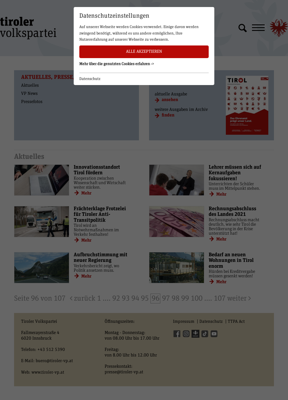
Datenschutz (89, 79)
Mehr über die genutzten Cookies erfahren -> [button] (116, 64)
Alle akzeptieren (144, 51)
